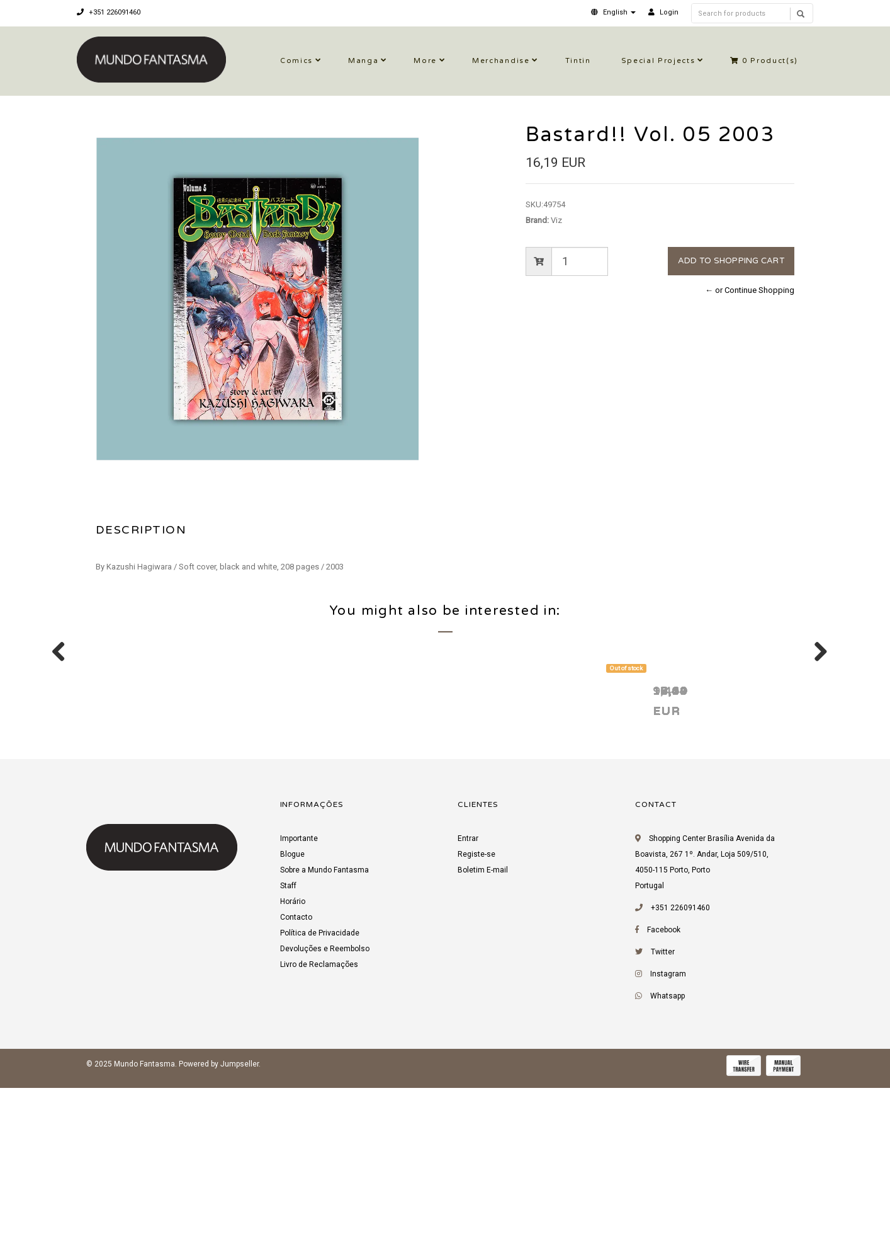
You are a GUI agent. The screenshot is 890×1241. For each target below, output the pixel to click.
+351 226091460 (108, 12)
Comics (296, 61)
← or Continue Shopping (749, 290)
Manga (363, 61)
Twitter (663, 1110)
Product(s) (764, 61)
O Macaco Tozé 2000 (159, 848)
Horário (292, 1059)
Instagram (668, 1132)
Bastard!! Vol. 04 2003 (708, 848)
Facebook (663, 1088)
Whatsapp (667, 1154)
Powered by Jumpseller (219, 1222)
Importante (299, 996)
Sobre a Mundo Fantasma (324, 1028)
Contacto (296, 1075)
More (425, 61)
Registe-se (476, 1012)
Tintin (578, 61)
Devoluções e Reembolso (324, 1106)
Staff (288, 1043)
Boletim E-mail (483, 1028)
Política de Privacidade (319, 1091)
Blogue (292, 1012)
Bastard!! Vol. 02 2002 (343, 848)
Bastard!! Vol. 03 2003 (526, 848)
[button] (613, 12)
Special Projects (658, 61)
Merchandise (500, 61)
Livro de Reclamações (319, 1122)
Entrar (468, 996)
